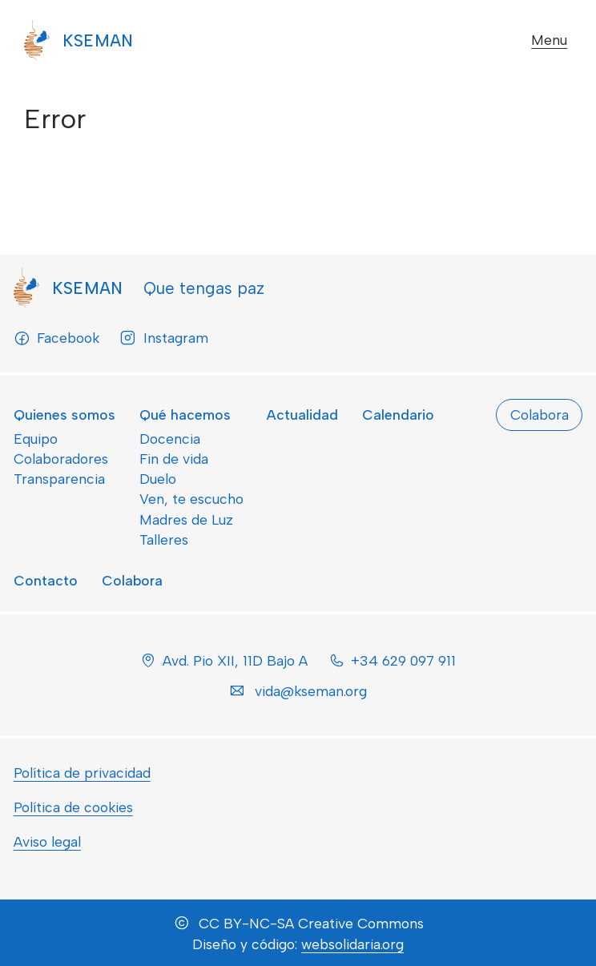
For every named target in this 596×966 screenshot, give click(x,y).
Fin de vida (173, 458)
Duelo (157, 478)
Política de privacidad (82, 772)
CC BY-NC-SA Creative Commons (311, 923)
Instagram (163, 338)
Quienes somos (64, 414)
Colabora (132, 580)
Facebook (56, 338)
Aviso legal (47, 841)
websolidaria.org (352, 944)
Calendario (398, 414)
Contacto (46, 580)
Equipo (36, 438)
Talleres (163, 539)
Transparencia (59, 478)
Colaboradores (61, 458)
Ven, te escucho (191, 498)
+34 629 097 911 (403, 660)
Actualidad (302, 414)
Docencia (169, 438)
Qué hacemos (185, 414)
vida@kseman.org (311, 690)
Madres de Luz (186, 519)
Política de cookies (73, 807)
